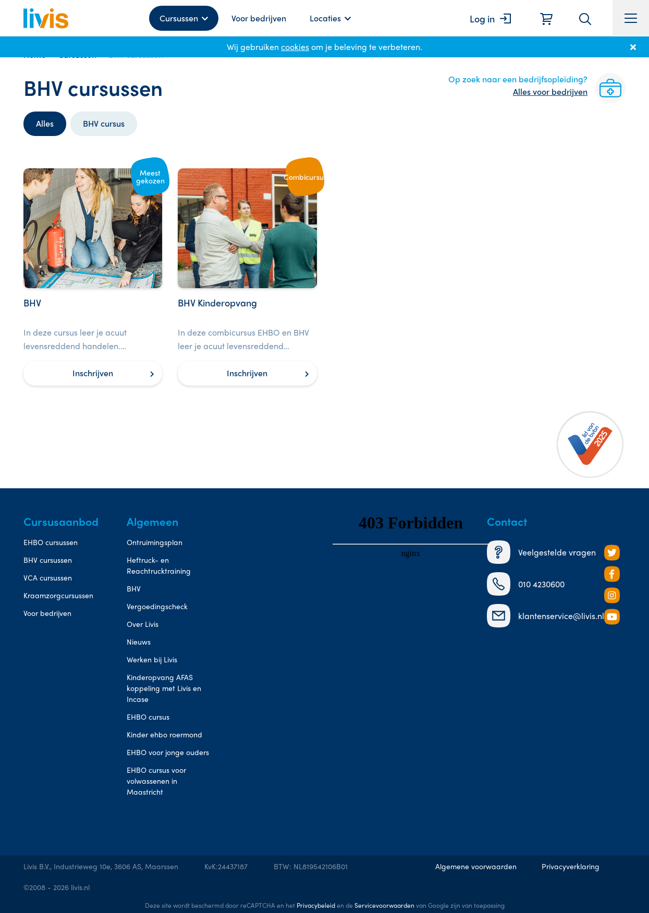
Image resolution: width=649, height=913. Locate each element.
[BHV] (92, 277)
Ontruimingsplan (154, 542)
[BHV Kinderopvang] (247, 277)
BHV (134, 588)
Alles (45, 123)
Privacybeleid (316, 905)
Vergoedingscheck (157, 606)
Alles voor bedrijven (550, 91)
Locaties (325, 18)
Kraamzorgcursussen (58, 595)
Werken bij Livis (152, 659)
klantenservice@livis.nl (545, 615)
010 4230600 (526, 584)
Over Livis (142, 624)
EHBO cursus (148, 716)
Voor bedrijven (258, 18)
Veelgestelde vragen (541, 552)
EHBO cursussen (50, 542)
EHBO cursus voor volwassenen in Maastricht (156, 780)
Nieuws (139, 641)
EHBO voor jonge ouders (168, 752)
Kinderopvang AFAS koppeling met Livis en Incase (164, 688)
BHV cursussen (47, 559)
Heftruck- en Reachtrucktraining (159, 565)
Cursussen (179, 18)
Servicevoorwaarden (384, 905)
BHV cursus (104, 123)
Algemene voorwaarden (476, 866)
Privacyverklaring (570, 866)
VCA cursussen (47, 577)
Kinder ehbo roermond (164, 734)
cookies (295, 47)
